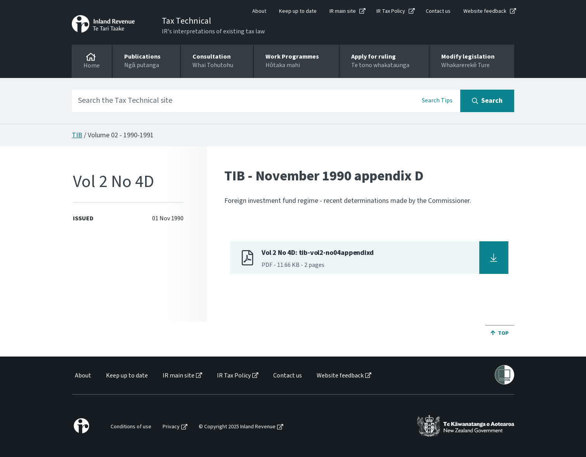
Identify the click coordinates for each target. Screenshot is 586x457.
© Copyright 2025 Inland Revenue (237, 427)
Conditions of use (131, 427)
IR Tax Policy (390, 11)
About (259, 11)
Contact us (438, 11)
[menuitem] (82, 375)
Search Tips (437, 100)
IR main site (342, 11)
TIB (77, 135)
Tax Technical (186, 21)
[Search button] (487, 101)
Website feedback (484, 11)
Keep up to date (298, 11)
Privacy (171, 427)
